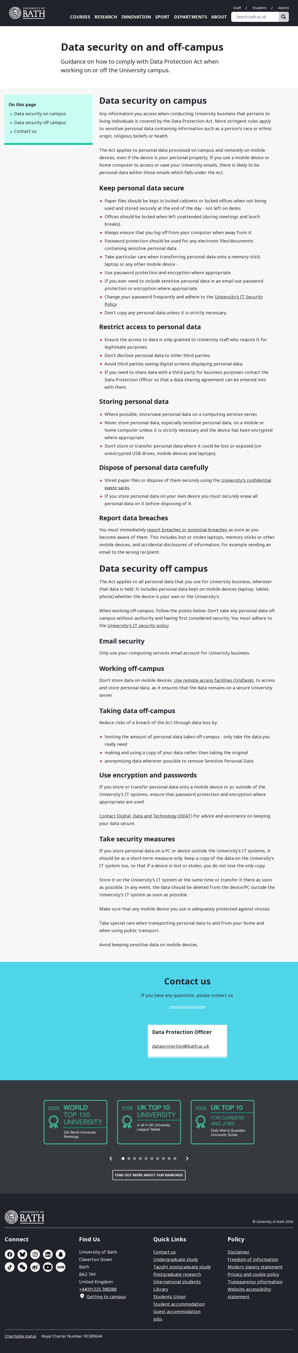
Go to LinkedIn (48, 1254)
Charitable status (20, 1336)
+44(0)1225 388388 (98, 1289)
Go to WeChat (22, 1267)
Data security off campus (40, 122)
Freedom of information (253, 1259)
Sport (162, 17)
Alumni (283, 8)
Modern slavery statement (255, 1267)
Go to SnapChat (60, 1254)
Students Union (169, 1296)
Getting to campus (106, 1296)
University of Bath (26, 1217)
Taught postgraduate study (182, 1267)
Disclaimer (238, 1252)
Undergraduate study (175, 1259)
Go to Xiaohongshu (60, 1267)
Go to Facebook (9, 1254)
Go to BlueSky (22, 1254)
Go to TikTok (9, 1267)
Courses (80, 17)
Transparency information (255, 1282)
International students (177, 1282)
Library (160, 1289)
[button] (111, 1158)
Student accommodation (179, 1304)
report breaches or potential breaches (187, 530)
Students (260, 8)
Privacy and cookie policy (253, 1274)
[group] (75, 1122)
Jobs (157, 1319)
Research (105, 17)
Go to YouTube (48, 1267)
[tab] (123, 1158)
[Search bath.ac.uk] (255, 17)
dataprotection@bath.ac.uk (180, 1046)
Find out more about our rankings (149, 1175)
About (219, 17)
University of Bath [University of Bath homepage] (29, 13)
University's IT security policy (137, 625)
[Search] (284, 17)
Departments (190, 17)
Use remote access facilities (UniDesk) (213, 680)
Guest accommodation (176, 1311)
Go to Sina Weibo (35, 1267)
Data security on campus (40, 113)
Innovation (136, 17)
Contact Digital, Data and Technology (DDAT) (145, 816)
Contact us (25, 131)
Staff (237, 8)
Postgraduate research (177, 1274)
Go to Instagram (35, 1254)
